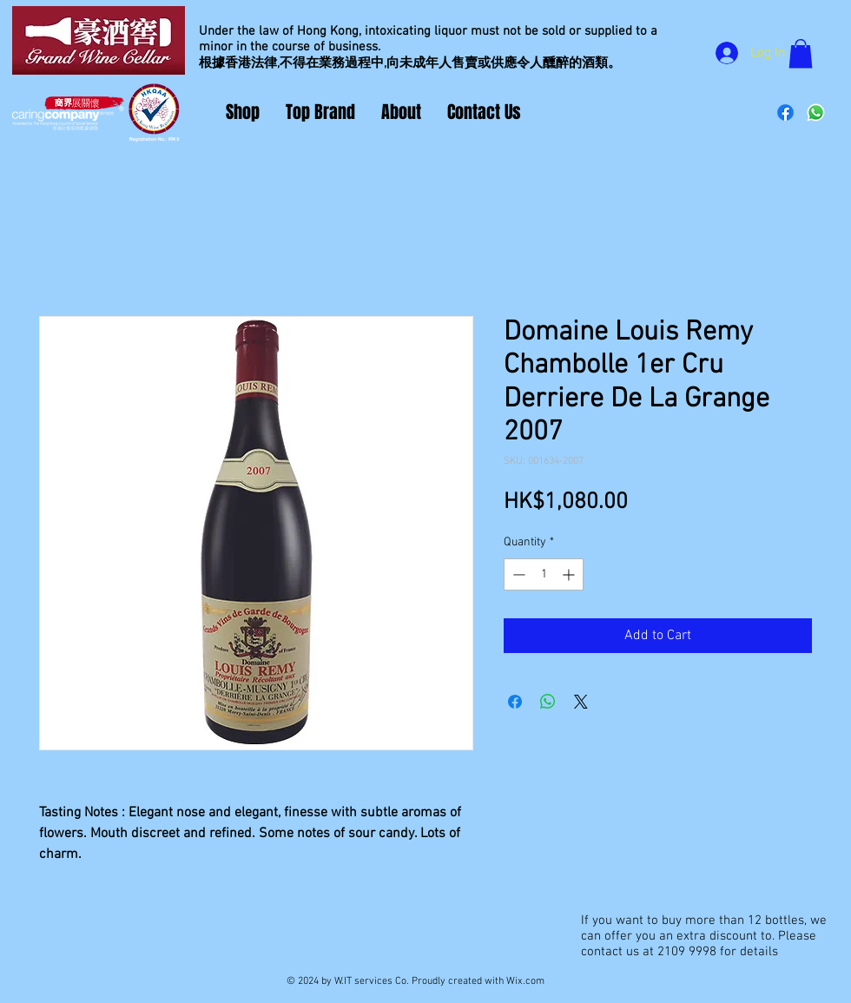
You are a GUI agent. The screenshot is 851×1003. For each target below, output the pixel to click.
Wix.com (525, 981)
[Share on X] (581, 701)
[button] (800, 53)
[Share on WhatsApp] (548, 701)
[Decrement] (517, 574)
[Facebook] (785, 112)
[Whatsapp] (816, 112)
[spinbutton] (543, 574)
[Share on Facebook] (515, 701)
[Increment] (570, 574)
